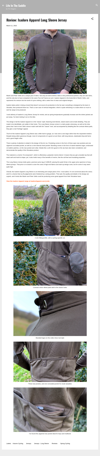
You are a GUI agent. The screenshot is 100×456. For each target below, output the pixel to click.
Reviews (54, 443)
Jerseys (28, 443)
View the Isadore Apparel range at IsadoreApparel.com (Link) (27, 181)
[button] (92, 18)
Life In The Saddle (16, 5)
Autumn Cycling (18, 443)
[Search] (96, 5)
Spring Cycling (65, 443)
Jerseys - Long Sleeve (41, 443)
